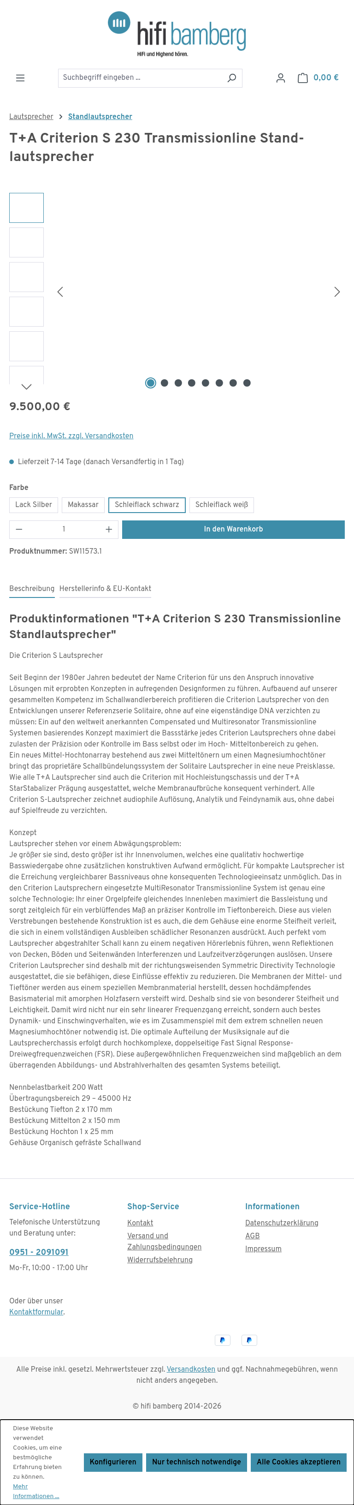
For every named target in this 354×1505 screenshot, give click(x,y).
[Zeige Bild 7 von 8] (233, 383)
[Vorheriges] (60, 292)
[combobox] (139, 78)
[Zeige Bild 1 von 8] (150, 383)
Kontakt (140, 1223)
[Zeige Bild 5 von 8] (205, 383)
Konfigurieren (113, 1462)
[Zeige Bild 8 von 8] (246, 383)
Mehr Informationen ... (36, 1491)
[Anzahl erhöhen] (109, 529)
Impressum (263, 1249)
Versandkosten (191, 1369)
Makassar (83, 505)
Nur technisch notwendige (196, 1462)
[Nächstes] (337, 292)
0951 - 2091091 (39, 1253)
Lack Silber (33, 505)
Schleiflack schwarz (147, 505)
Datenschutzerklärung (282, 1223)
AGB (252, 1236)
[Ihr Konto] (281, 78)
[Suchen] (231, 78)
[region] (177, 292)
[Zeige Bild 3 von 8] (178, 383)
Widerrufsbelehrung (160, 1260)
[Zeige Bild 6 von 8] (219, 383)
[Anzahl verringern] (19, 529)
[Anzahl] (64, 529)
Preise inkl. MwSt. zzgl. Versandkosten (71, 436)
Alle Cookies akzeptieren (299, 1462)
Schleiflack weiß (221, 505)
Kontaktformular (36, 1312)
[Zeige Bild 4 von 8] (191, 383)
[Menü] (20, 78)
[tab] (32, 589)
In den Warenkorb (233, 529)
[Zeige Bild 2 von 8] (164, 383)
